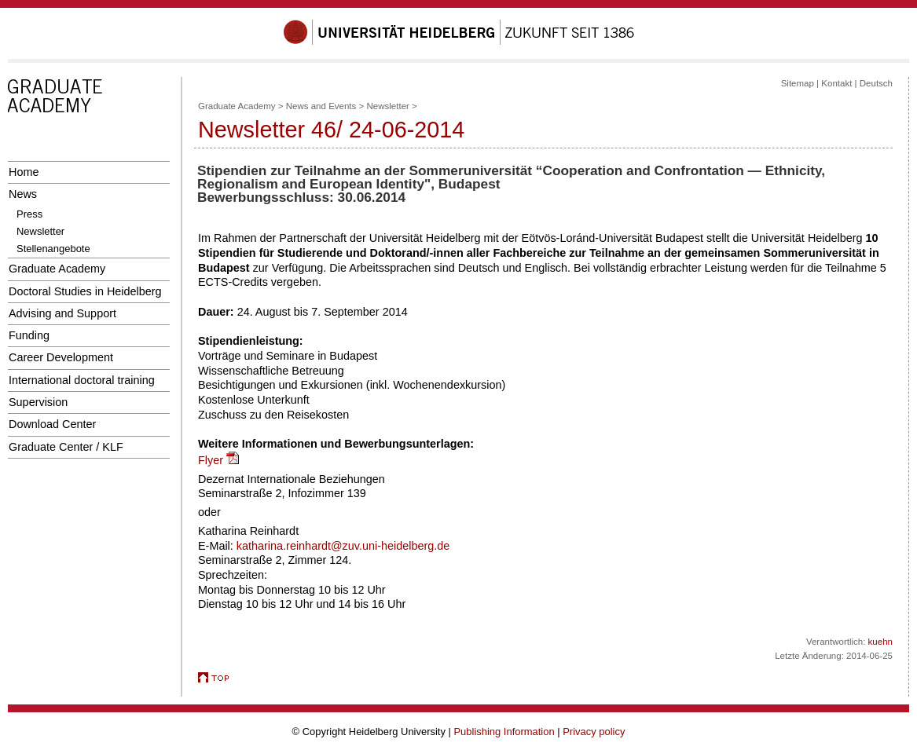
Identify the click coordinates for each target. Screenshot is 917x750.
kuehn (880, 641)
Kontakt (836, 83)
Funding (29, 335)
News (23, 194)
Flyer (210, 460)
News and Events (321, 106)
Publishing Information (503, 731)
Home (24, 172)
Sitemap (797, 83)
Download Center (52, 424)
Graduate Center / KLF (66, 447)
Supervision (38, 402)
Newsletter (40, 231)
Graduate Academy (57, 268)
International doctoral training (82, 380)
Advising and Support (62, 313)
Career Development (61, 357)
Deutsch (876, 83)
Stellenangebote (53, 248)
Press (29, 214)
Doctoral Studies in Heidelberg (85, 291)
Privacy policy (594, 731)
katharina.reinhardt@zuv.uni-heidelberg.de (343, 546)
